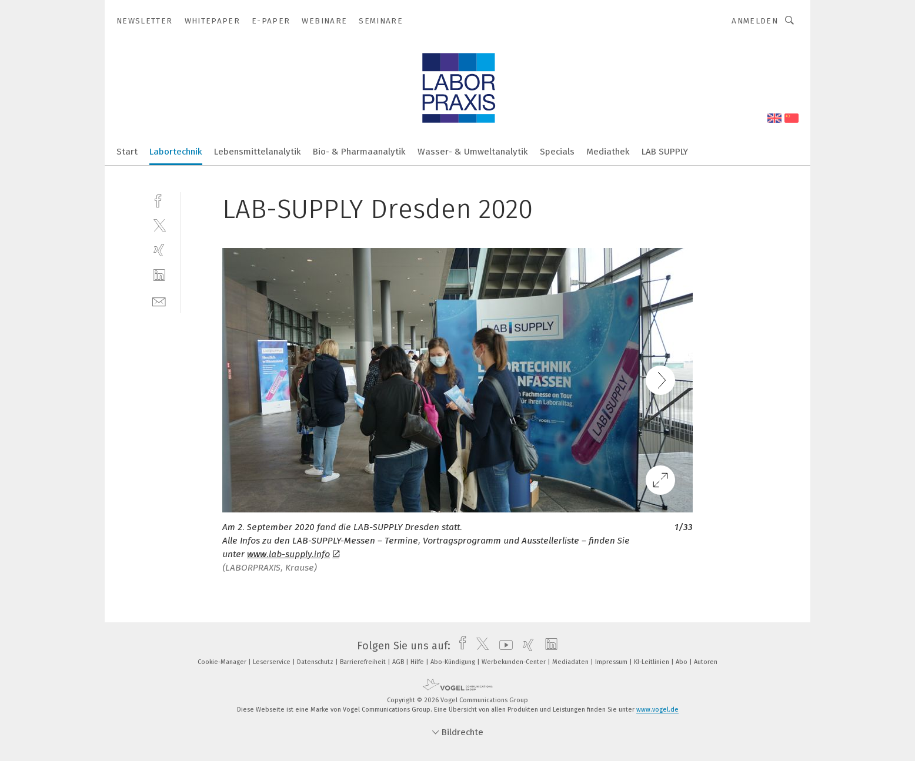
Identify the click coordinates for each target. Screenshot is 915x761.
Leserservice (272, 662)
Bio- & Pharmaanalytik (359, 151)
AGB (399, 662)
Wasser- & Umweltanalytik (473, 151)
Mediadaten (571, 662)
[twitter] (159, 224)
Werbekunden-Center (514, 662)
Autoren (705, 662)
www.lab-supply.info (293, 554)
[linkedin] (159, 275)
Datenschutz (316, 662)
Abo (682, 662)
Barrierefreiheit (364, 662)
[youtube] (503, 645)
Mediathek (608, 151)
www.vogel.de (657, 709)
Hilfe (418, 662)
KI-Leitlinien (652, 662)
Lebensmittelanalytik (257, 151)
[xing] (159, 250)
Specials (557, 151)
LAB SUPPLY (665, 151)
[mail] (159, 300)
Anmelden (755, 21)
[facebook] (159, 199)
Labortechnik (175, 151)
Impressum (612, 662)
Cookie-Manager (223, 662)
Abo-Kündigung (453, 662)
